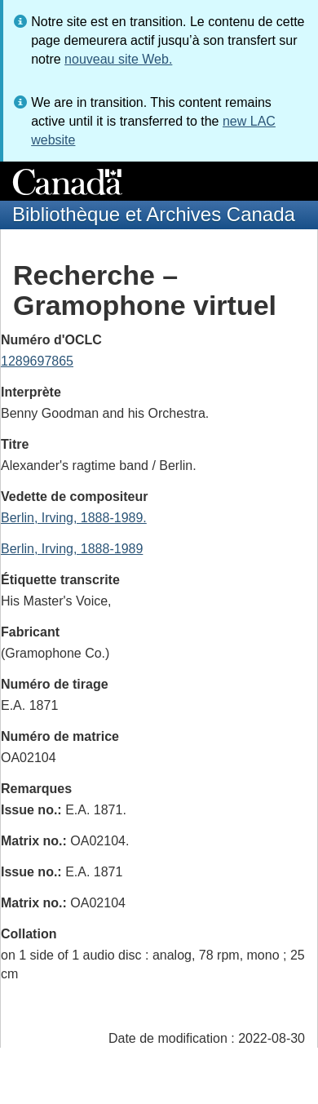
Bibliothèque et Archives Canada (153, 214)
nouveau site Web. (118, 59)
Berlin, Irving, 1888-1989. (74, 518)
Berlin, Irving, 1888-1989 (72, 549)
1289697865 (37, 361)
